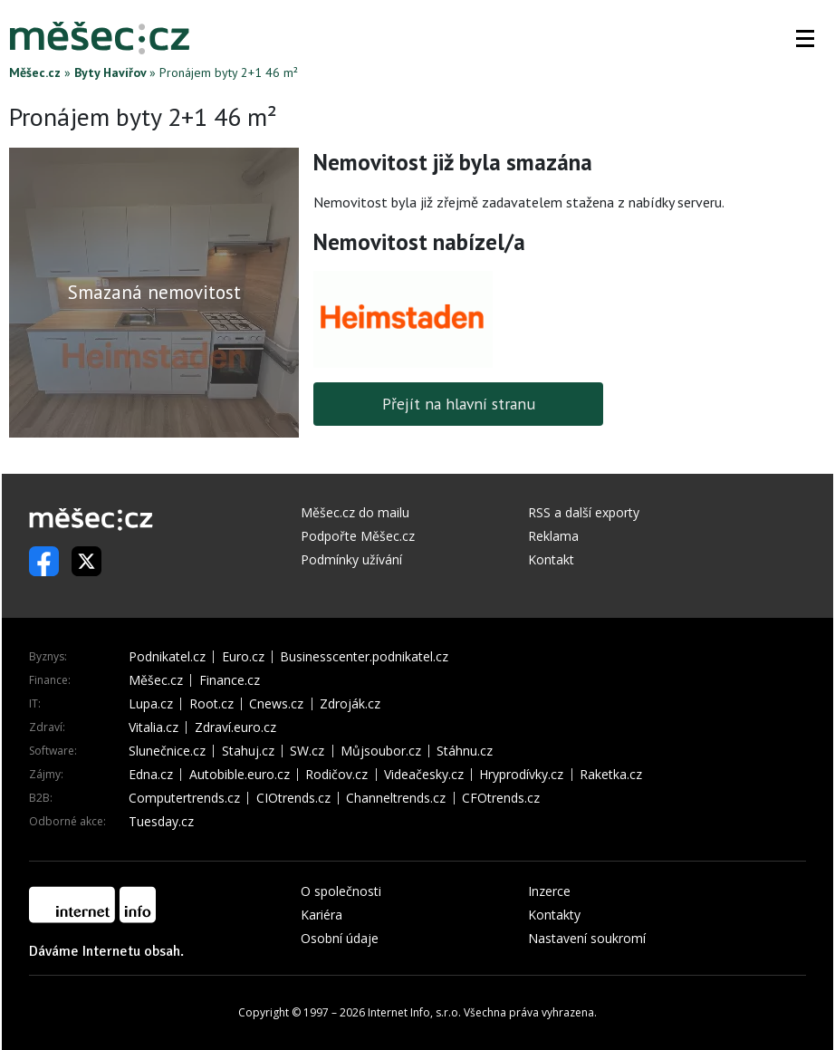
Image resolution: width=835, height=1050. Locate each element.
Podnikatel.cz (167, 656)
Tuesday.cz (161, 821)
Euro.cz (243, 656)
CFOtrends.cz (501, 798)
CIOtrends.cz (293, 798)
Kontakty (554, 914)
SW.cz (307, 751)
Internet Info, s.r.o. (414, 1012)
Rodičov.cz (336, 774)
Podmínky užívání (351, 559)
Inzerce (549, 891)
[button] (805, 38)
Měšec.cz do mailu (355, 512)
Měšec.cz (35, 72)
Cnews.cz (276, 704)
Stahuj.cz (248, 751)
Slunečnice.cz (167, 751)
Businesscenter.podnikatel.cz (364, 656)
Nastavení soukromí (587, 938)
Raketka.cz (611, 774)
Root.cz (211, 704)
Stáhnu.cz (465, 751)
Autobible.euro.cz (239, 774)
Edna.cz (151, 774)
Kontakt (551, 559)
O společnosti (341, 891)
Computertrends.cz (184, 798)
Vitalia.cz (153, 727)
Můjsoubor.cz (381, 751)
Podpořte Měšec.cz (358, 535)
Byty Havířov (110, 72)
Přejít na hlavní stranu (458, 403)
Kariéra (321, 914)
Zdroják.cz (350, 704)
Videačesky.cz (424, 774)
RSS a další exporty (583, 512)
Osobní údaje (340, 938)
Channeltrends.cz (396, 798)
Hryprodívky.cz (521, 774)
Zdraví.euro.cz (235, 727)
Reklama (553, 535)
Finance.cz (229, 680)
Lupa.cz (151, 704)
